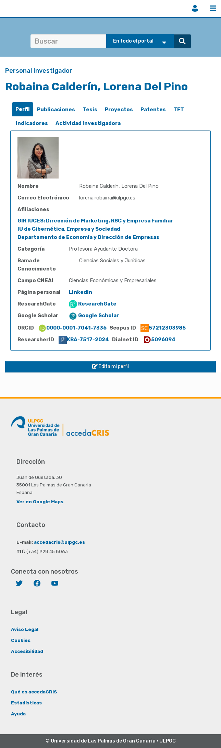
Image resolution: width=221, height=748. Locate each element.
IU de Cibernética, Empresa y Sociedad (68, 229)
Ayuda (18, 713)
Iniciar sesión (195, 8)
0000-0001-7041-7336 (72, 328)
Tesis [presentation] (90, 109)
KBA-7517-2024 (84, 339)
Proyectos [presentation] (119, 109)
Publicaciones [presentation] (56, 109)
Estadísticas (26, 702)
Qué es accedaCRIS (34, 691)
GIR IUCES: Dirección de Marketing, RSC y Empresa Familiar (95, 221)
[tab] (22, 109)
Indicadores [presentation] (32, 123)
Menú (213, 8)
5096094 (159, 339)
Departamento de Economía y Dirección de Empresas (88, 237)
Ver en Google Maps (39, 501)
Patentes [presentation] (153, 109)
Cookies (20, 640)
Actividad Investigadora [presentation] (88, 123)
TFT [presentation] (178, 109)
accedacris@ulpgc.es (59, 542)
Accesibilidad (27, 651)
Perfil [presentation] (22, 109)
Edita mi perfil (110, 366)
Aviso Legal (24, 629)
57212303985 (163, 328)
